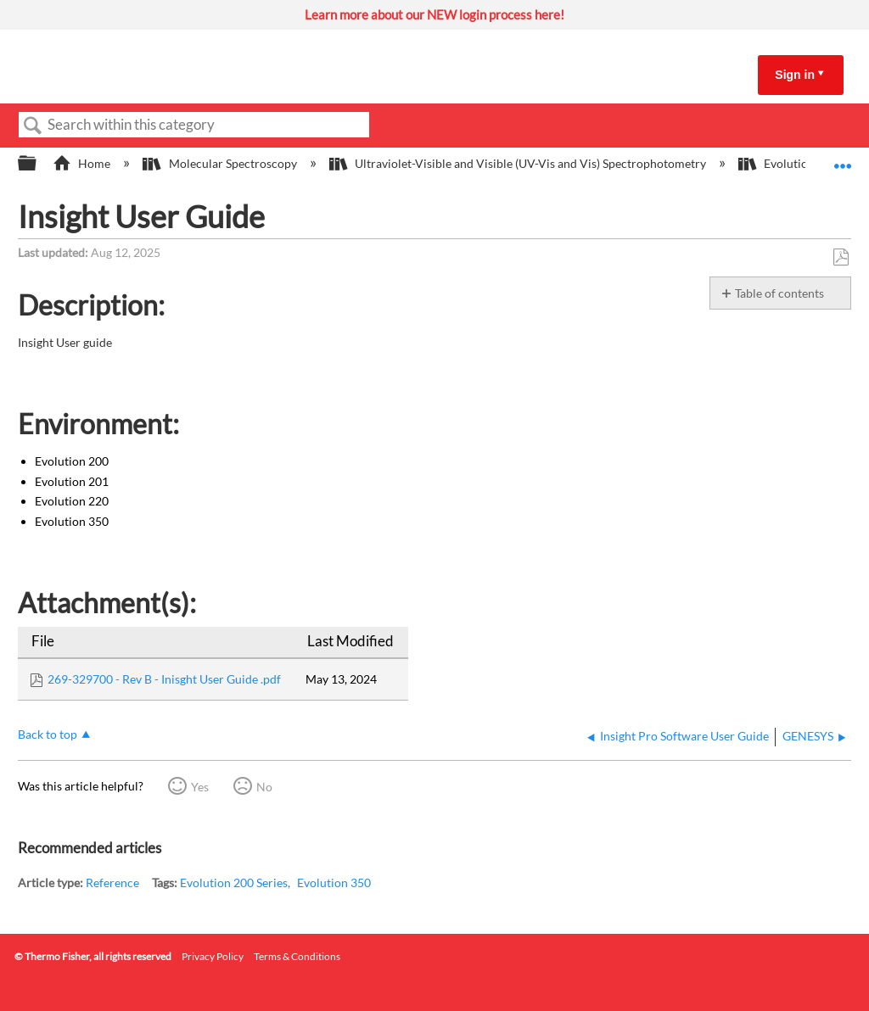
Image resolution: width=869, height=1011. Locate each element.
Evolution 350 (334, 882)
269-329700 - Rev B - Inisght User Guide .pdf (164, 679)
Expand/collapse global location (842, 158)
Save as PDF (841, 257)
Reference (112, 882)
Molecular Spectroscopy (221, 163)
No (264, 786)
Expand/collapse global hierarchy (38, 164)
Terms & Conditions (297, 956)
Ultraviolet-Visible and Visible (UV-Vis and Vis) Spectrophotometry (519, 163)
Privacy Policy (213, 956)
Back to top (47, 734)
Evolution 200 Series (234, 882)
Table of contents (779, 293)
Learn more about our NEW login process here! (434, 14)
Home (83, 163)
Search (33, 126)
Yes (200, 786)
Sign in (795, 74)
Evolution (777, 163)
